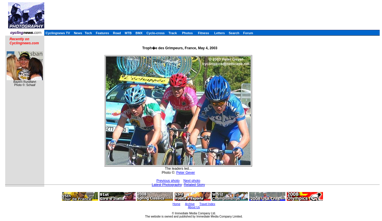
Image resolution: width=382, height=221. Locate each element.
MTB (128, 33)
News (78, 33)
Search (234, 33)
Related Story (194, 185)
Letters (219, 33)
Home (176, 204)
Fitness (203, 33)
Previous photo (167, 181)
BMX (138, 33)
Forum (248, 33)
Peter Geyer (185, 173)
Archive (189, 204)
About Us (194, 207)
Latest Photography (167, 185)
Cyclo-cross (155, 33)
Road (117, 33)
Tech (88, 33)
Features (102, 33)
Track (172, 33)
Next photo (191, 181)
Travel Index (207, 204)
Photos (187, 33)
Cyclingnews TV (57, 33)
